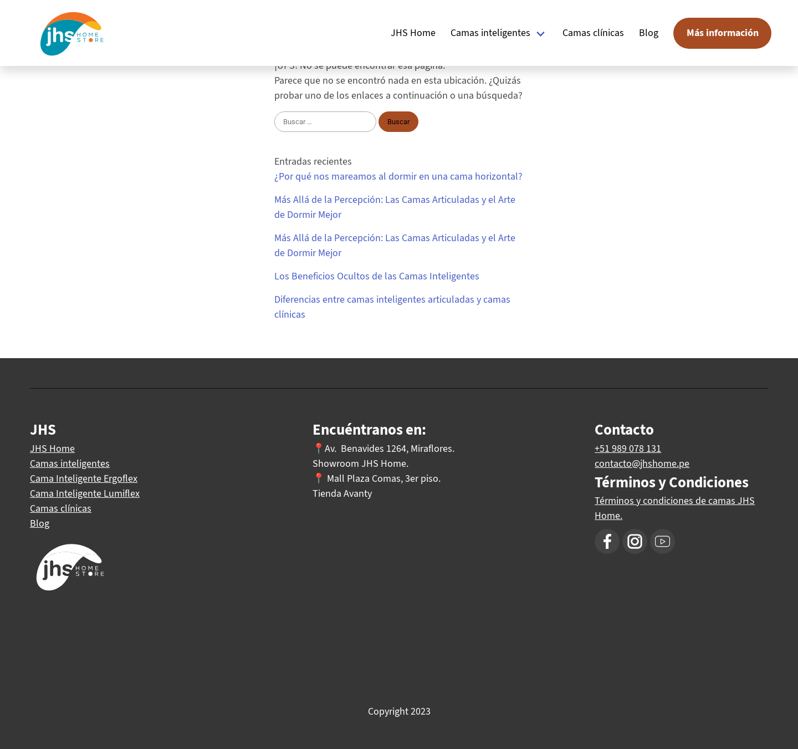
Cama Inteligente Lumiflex (85, 493)
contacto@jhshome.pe (642, 463)
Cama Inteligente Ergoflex (83, 478)
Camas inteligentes (490, 32)
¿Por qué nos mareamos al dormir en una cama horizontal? (398, 176)
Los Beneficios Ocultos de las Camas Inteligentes (376, 276)
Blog (648, 32)
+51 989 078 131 (628, 448)
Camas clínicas (593, 32)
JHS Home (413, 32)
